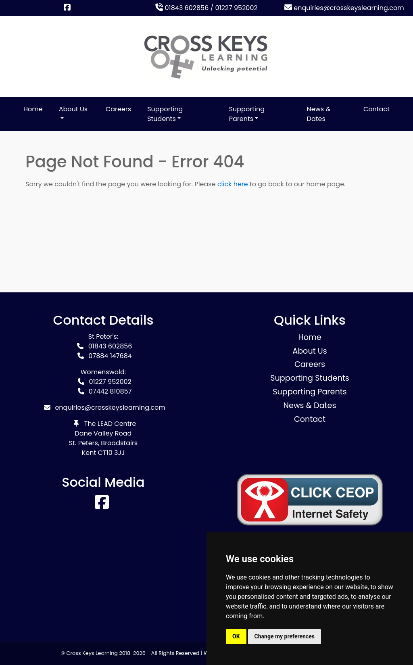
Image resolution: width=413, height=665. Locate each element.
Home (33, 109)
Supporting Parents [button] (247, 113)
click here (232, 184)
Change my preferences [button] (284, 636)
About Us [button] (73, 109)
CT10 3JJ (111, 452)
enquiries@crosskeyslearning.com (344, 8)
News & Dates (319, 113)
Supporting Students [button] (165, 113)
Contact (376, 109)
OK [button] (236, 636)
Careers (118, 109)
